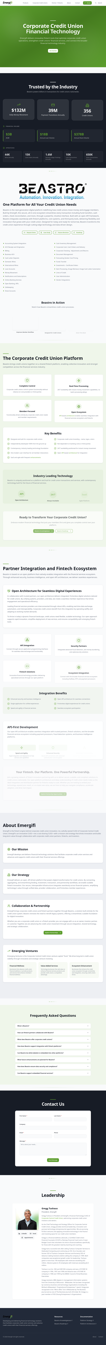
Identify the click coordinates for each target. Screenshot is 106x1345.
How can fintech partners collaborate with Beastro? (53, 1033)
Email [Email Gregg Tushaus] (33, 1233)
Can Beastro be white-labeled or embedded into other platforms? (53, 1053)
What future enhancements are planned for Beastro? (53, 1060)
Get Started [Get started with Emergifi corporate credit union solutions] (53, 51)
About (69, 3)
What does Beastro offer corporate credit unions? (53, 1039)
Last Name (58, 1116)
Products (25, 3)
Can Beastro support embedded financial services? (53, 1073)
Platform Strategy (87, 1320)
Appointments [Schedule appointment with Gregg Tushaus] (27, 1237)
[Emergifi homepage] (7, 2)
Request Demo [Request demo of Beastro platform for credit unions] (30, 234)
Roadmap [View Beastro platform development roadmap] (77, 234)
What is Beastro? (53, 1026)
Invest (87, 3)
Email (21, 1133)
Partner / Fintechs (57, 3)
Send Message (53, 1160)
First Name (23, 1116)
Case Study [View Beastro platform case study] (45, 234)
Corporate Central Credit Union (52, 1218)
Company (22, 1124)
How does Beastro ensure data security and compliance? (53, 1066)
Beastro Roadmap (61, 1324)
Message (22, 1141)
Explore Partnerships (53, 932)
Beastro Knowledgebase (63, 1320)
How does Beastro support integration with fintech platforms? (53, 1046)
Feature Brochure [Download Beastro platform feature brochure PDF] (62, 234)
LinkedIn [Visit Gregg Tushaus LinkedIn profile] (23, 1233)
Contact (77, 3)
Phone (56, 1133)
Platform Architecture (88, 1324)
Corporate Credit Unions (40, 3)
